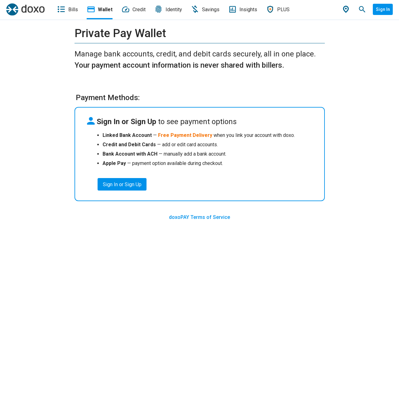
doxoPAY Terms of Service (199, 217)
